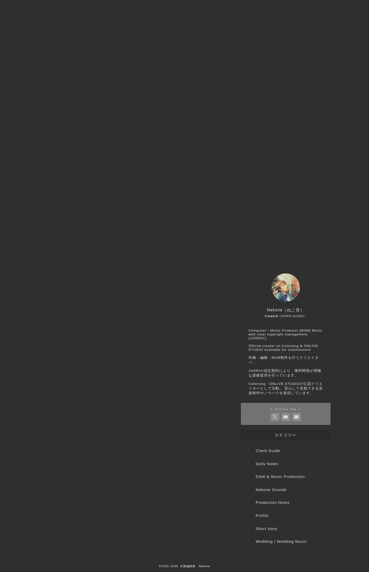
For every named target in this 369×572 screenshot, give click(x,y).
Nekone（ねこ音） (162, 253)
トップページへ (59, 253)
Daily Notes (267, 464)
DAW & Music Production (280, 476)
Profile (262, 515)
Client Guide (268, 450)
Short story (266, 528)
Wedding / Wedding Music (281, 541)
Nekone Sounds (271, 489)
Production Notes (273, 502)
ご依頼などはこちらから (108, 253)
